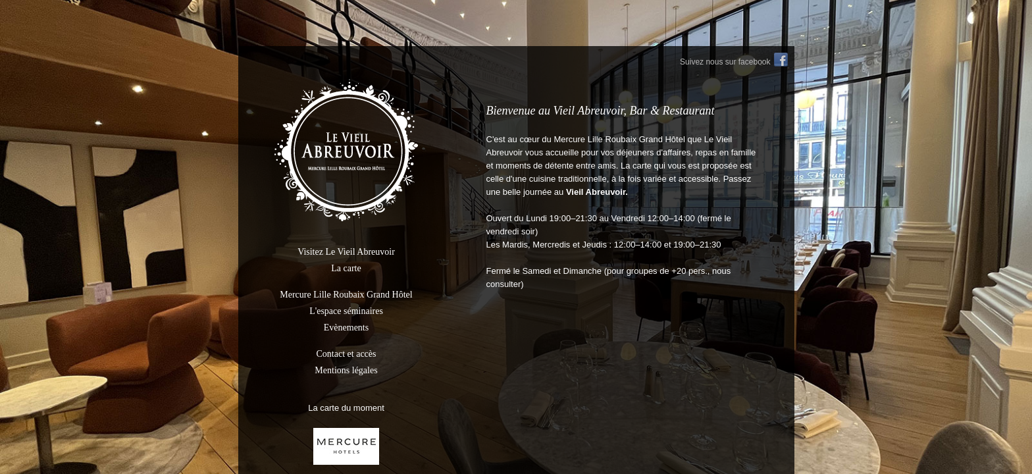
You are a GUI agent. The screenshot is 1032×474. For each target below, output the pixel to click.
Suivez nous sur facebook (725, 61)
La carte (346, 268)
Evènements (346, 327)
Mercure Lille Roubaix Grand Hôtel (346, 295)
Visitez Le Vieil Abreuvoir (346, 252)
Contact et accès (346, 354)
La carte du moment (346, 408)
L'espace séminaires (346, 311)
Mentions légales (346, 370)
